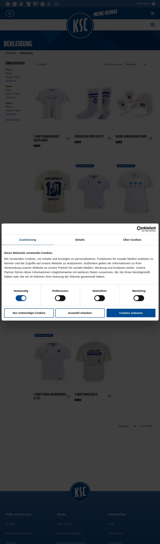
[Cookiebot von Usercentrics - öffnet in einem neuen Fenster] (139, 229)
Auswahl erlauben (80, 312)
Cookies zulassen (131, 312)
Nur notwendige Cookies (29, 312)
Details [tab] (80, 239)
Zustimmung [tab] (27, 239)
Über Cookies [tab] (132, 239)
